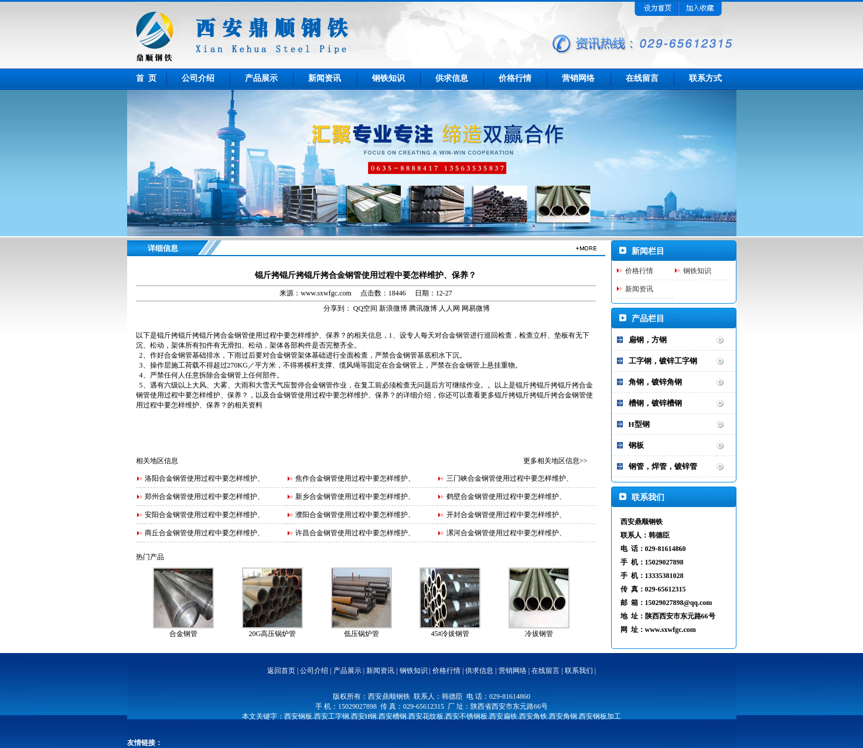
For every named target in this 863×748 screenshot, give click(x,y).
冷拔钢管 (539, 634)
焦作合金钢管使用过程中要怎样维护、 (355, 478)
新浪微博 (393, 308)
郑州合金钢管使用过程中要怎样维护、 (204, 496)
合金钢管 (183, 634)
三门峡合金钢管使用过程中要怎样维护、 (509, 478)
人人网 (449, 308)
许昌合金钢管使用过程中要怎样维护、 (355, 533)
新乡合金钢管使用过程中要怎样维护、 (355, 496)
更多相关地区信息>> (555, 461)
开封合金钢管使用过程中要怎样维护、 (506, 515)
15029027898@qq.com (678, 603)
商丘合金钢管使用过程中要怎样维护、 (204, 533)
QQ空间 (365, 308)
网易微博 (476, 308)
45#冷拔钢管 (450, 634)
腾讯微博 (423, 308)
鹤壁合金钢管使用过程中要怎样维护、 (506, 496)
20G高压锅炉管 (272, 634)
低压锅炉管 (361, 634)
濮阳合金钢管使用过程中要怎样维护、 (355, 515)
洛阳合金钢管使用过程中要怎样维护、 (204, 478)
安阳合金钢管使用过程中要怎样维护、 (204, 515)
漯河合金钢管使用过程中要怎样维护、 (506, 533)
